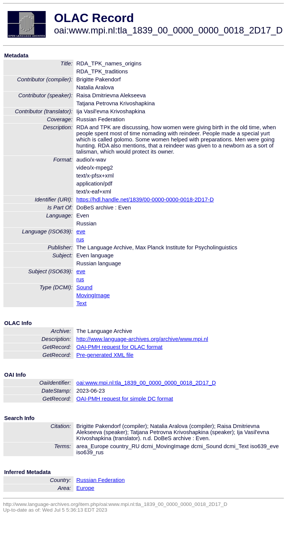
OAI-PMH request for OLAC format (120, 347)
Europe (85, 488)
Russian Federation (101, 480)
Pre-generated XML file (105, 355)
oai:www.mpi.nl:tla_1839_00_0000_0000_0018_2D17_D (146, 383)
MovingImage (93, 295)
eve (81, 231)
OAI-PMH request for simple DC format (125, 399)
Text (82, 303)
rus (80, 239)
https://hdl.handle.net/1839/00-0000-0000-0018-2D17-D (145, 200)
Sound (84, 287)
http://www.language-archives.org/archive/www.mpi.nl (142, 339)
